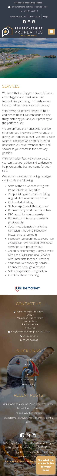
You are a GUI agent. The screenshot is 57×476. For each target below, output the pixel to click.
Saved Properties (18, 16)
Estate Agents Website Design (20, 461)
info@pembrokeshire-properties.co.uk (28, 6)
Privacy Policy (28, 384)
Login (45, 16)
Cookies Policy (28, 379)
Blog (28, 369)
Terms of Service (30, 456)
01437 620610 (28, 10)
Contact (28, 374)
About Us (28, 364)
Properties (28, 359)
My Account (34, 16)
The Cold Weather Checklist (28, 412)
